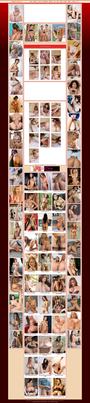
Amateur (51, 1)
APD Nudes (44, 400)
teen (55, 164)
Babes (69, 1)
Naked (17, 1)
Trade (39, 1)
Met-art (27, 400)
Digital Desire (53, 400)
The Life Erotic (61, 400)
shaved (51, 164)
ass (45, 164)
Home (31, 1)
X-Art (47, 400)
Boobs (61, 1)
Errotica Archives (35, 400)
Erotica (65, 1)
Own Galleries (45, 1)
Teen (58, 1)
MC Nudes (40, 400)
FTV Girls (49, 400)
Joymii (57, 400)
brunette (41, 164)
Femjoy (30, 400)
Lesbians (74, 1)
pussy (48, 164)
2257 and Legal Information (53, 401)
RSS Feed (35, 1)
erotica (38, 164)
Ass (54, 1)
